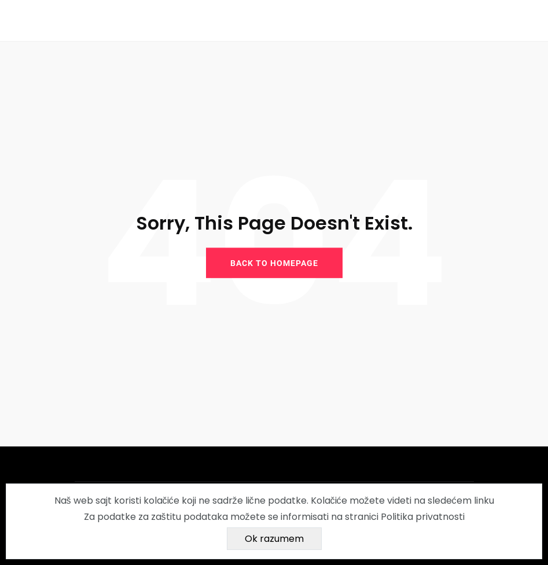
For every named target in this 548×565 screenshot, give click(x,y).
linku (484, 500)
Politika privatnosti (423, 516)
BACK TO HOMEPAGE (274, 263)
